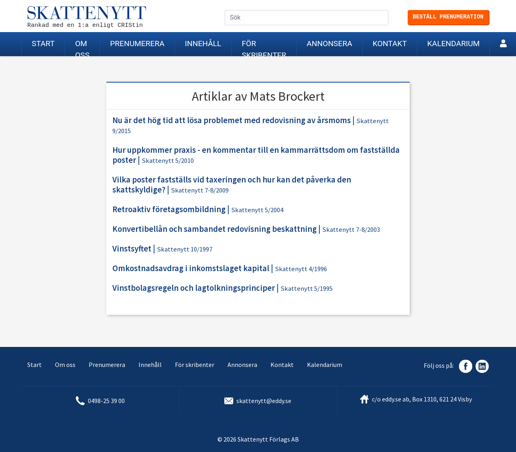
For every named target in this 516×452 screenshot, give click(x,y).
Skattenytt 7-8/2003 (351, 229)
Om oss (82, 47)
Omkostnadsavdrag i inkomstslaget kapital (190, 268)
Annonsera (329, 43)
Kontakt (390, 43)
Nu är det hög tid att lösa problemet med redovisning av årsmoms (231, 120)
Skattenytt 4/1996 (301, 269)
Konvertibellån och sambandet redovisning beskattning (214, 229)
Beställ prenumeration (448, 17)
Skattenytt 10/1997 (184, 249)
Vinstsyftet (131, 248)
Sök (388, 18)
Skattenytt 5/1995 (306, 288)
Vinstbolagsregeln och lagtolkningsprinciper (193, 288)
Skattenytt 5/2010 (168, 160)
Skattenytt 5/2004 (257, 210)
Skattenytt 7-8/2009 (200, 190)
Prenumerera (137, 43)
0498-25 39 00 (106, 401)
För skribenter (264, 47)
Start (43, 43)
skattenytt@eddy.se (263, 401)
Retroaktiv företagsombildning (168, 209)
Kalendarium (453, 43)
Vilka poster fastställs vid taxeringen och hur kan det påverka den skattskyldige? (231, 184)
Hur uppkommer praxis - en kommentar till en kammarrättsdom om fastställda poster (256, 155)
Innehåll (203, 43)
